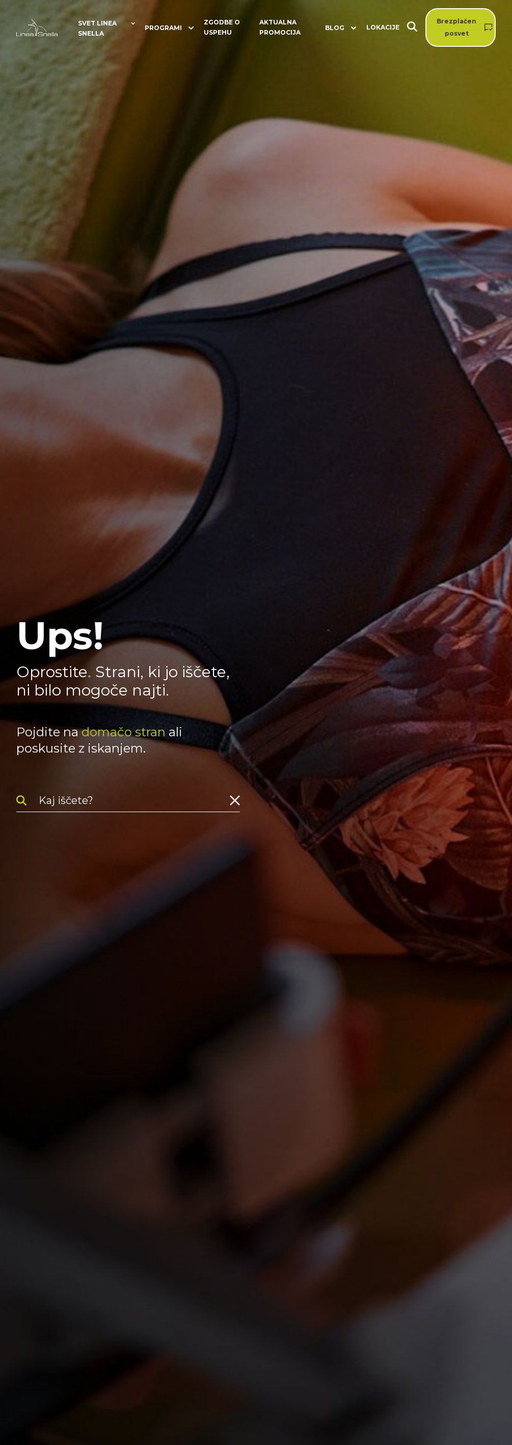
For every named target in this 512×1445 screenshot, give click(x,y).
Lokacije (382, 27)
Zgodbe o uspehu (222, 27)
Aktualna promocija (280, 27)
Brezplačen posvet (456, 27)
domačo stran (124, 732)
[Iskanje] (416, 27)
